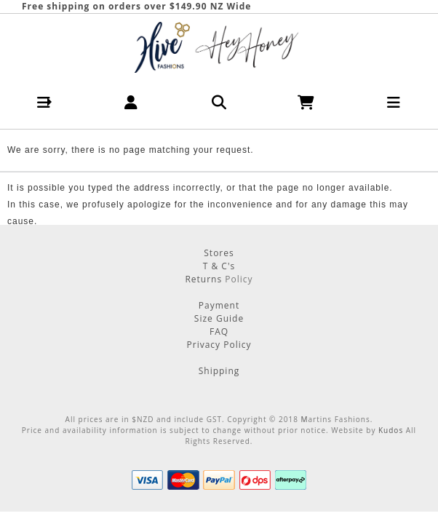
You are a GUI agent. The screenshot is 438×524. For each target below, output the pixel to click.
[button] (44, 102)
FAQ (219, 331)
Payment (219, 305)
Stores (219, 253)
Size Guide (219, 318)
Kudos (390, 430)
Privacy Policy (219, 344)
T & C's (219, 266)
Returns (205, 279)
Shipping (219, 371)
